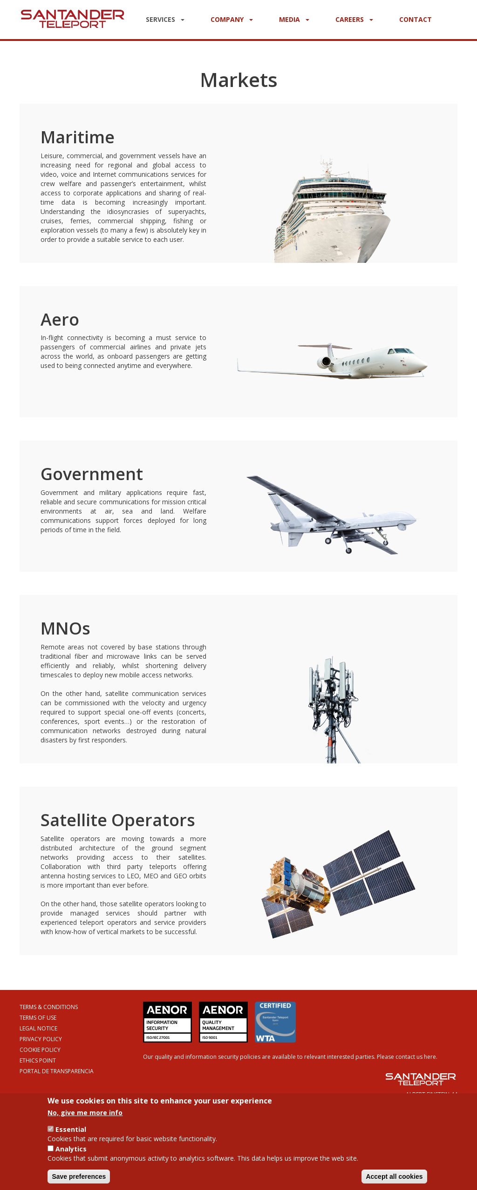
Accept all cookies (394, 1181)
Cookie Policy (40, 1050)
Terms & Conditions (49, 1007)
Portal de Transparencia (57, 1071)
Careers (354, 19)
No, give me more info (85, 1117)
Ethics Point (38, 1060)
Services (165, 19)
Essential (70, 1134)
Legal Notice (38, 1028)
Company (232, 19)
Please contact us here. (407, 1057)
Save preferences (79, 1181)
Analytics (71, 1153)
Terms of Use (38, 1018)
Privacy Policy (41, 1039)
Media (294, 19)
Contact (415, 19)
